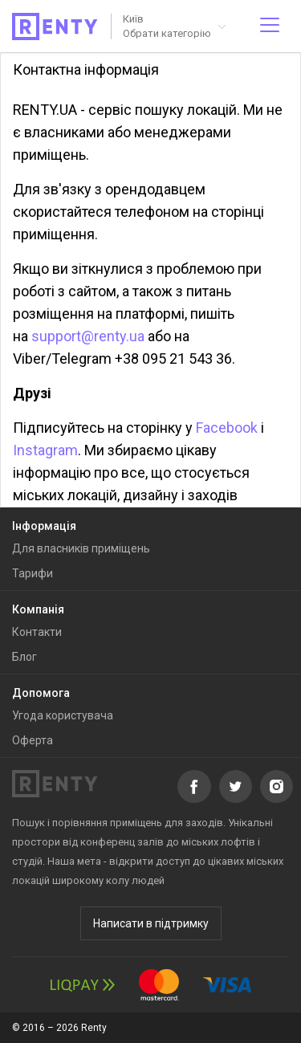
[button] (173, 26)
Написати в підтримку (151, 923)
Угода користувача (62, 715)
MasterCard (159, 984)
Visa (227, 984)
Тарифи (32, 573)
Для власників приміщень (81, 548)
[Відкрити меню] (269, 26)
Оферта (32, 740)
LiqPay (83, 984)
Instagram (45, 450)
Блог (24, 656)
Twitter (235, 786)
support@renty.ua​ (87, 336)
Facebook (227, 427)
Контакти (37, 631)
